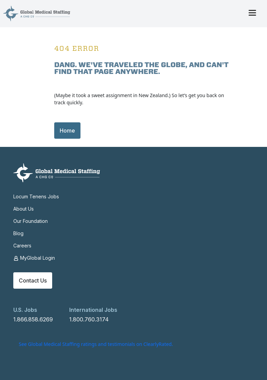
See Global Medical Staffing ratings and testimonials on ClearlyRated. (96, 344)
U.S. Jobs (25, 309)
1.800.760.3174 (89, 319)
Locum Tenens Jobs (36, 196)
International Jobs (93, 309)
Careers (22, 245)
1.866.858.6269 (33, 319)
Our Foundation (30, 221)
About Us (23, 209)
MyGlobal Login (34, 258)
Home (67, 130)
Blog (18, 233)
